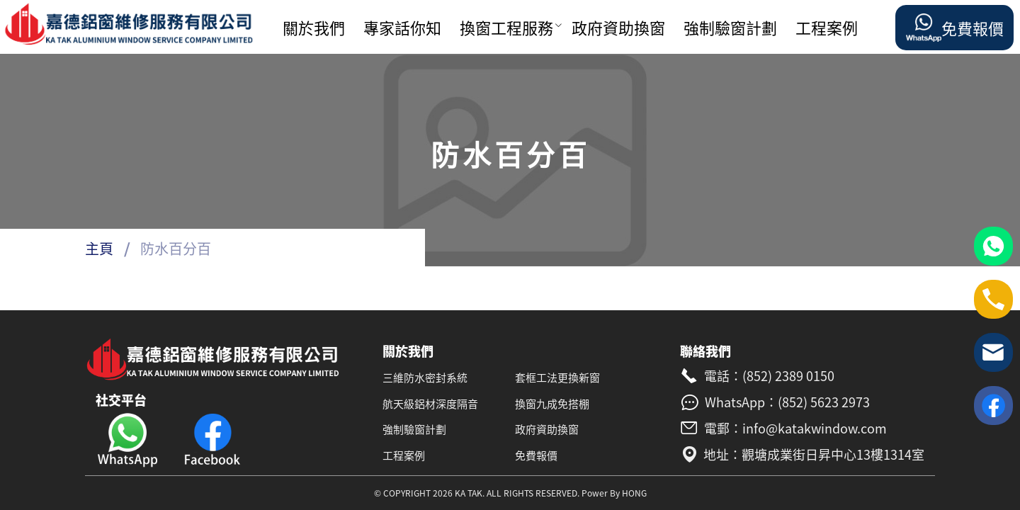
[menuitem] (317, 27)
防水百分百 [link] (175, 248)
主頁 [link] (99, 248)
